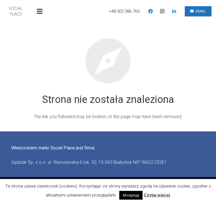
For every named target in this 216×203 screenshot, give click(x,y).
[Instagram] (162, 11)
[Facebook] (150, 11)
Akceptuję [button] (131, 195)
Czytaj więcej (157, 195)
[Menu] (39, 11)
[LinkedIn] (174, 11)
